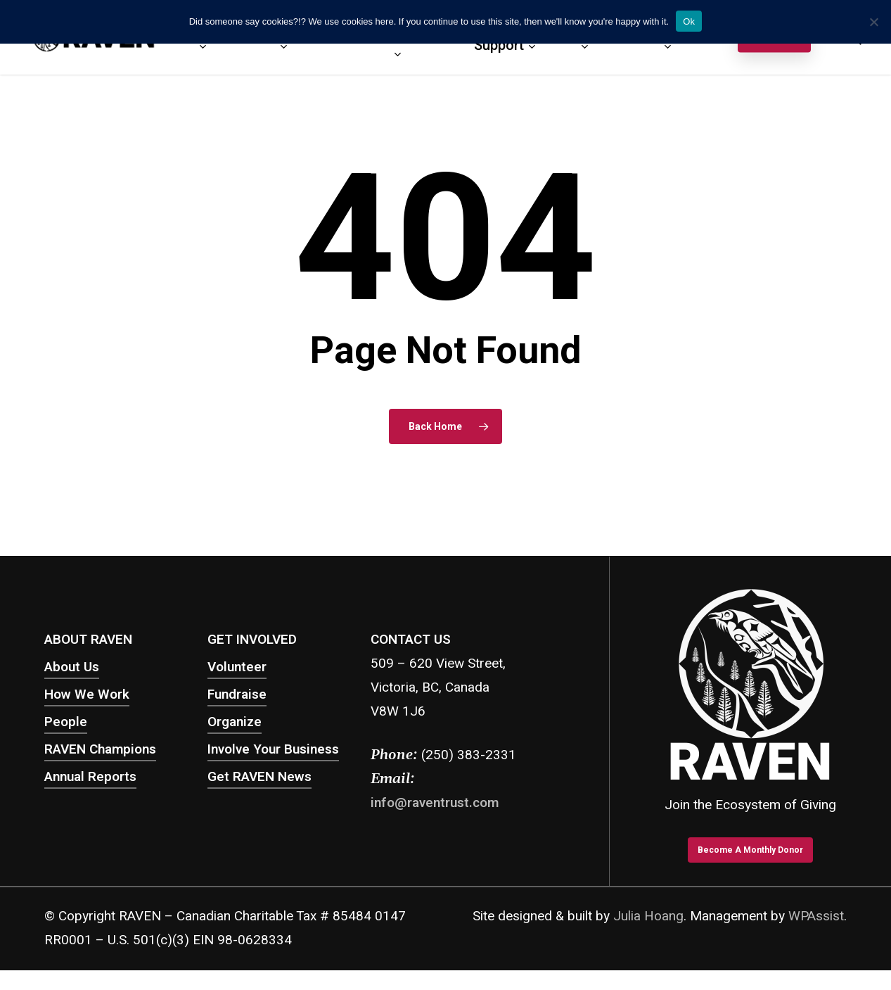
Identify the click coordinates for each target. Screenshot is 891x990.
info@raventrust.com (435, 803)
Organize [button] (234, 722)
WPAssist (816, 916)
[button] (750, 850)
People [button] (65, 722)
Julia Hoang (648, 916)
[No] (873, 22)
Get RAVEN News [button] (259, 777)
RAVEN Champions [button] (100, 749)
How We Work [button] (86, 694)
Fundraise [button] (237, 694)
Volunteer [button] (237, 667)
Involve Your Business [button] (273, 749)
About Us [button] (71, 667)
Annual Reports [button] (90, 777)
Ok (689, 21)
